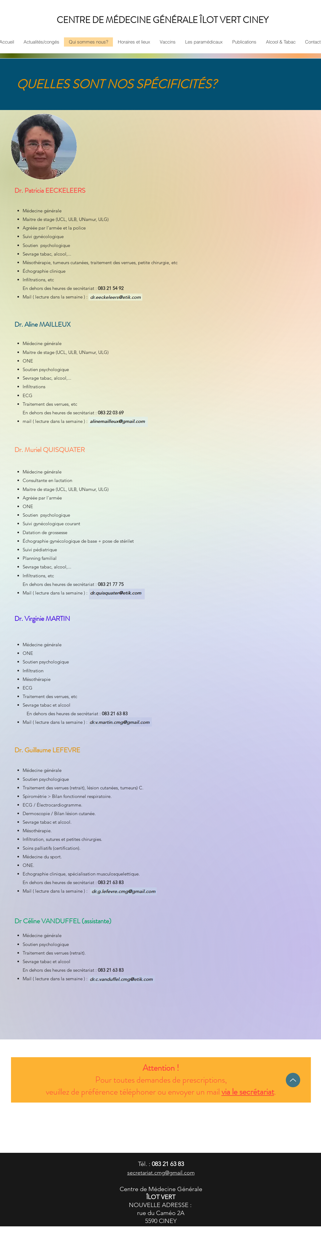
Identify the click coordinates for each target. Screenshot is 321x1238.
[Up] (293, 1080)
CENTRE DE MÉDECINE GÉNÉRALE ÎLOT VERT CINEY (162, 20)
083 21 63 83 (168, 1164)
